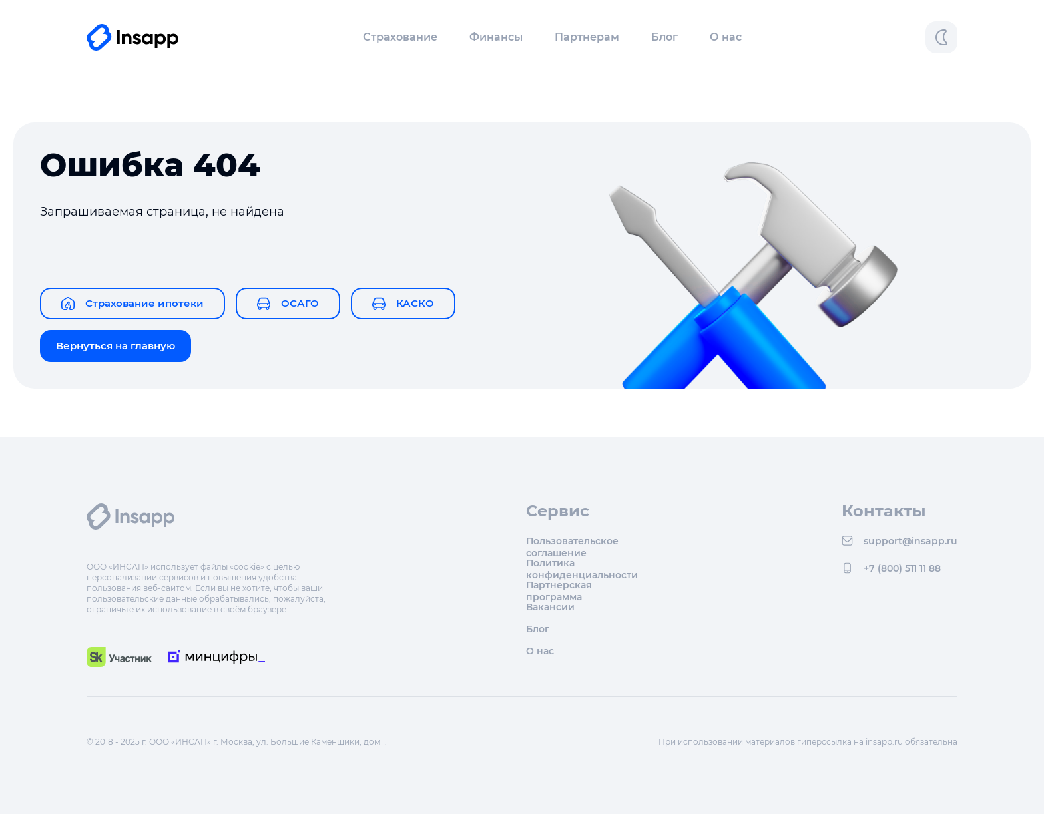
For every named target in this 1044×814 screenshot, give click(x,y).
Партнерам (587, 37)
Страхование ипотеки (132, 303)
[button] (400, 37)
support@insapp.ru (899, 540)
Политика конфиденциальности (582, 562)
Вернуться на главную (115, 345)
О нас (726, 37)
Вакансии (550, 606)
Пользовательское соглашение (572, 540)
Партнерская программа (559, 584)
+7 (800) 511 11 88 (891, 568)
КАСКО (403, 303)
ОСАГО (288, 303)
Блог (664, 37)
